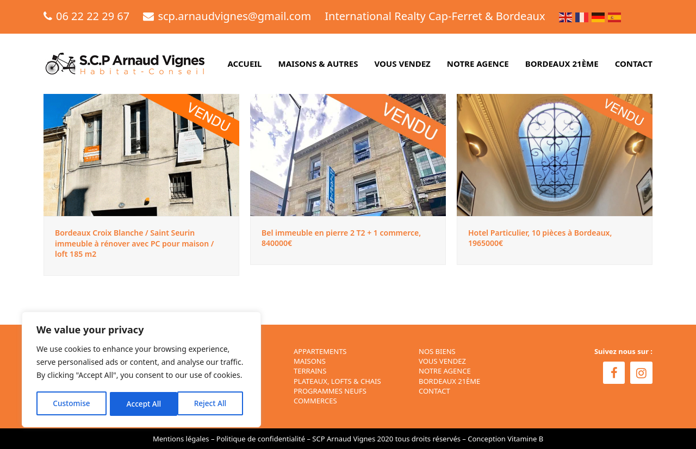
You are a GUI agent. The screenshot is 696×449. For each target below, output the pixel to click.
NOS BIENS (437, 351)
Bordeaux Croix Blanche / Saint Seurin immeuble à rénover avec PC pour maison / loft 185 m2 (134, 243)
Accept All (213, 404)
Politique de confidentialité (260, 439)
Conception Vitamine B (505, 439)
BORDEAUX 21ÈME (449, 381)
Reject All (142, 404)
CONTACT (434, 391)
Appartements (320, 351)
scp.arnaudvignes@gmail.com (234, 16)
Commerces (315, 401)
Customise (71, 404)
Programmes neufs (330, 391)
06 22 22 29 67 (92, 16)
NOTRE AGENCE (445, 371)
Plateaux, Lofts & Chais (337, 381)
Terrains (310, 371)
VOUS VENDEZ (442, 361)
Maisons (310, 361)
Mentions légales (181, 439)
